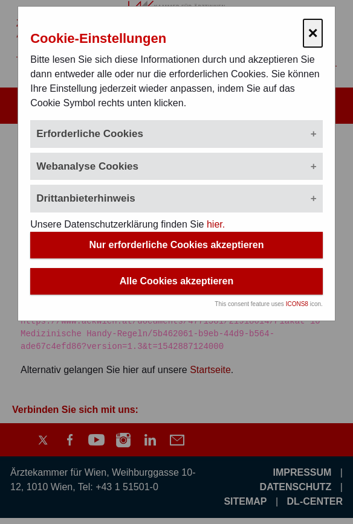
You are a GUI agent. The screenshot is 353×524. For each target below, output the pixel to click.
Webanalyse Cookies (87, 166)
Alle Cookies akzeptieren (177, 281)
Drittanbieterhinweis (85, 198)
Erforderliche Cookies (89, 133)
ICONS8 (297, 304)
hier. (216, 224)
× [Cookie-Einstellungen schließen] (312, 33)
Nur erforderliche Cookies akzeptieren (176, 245)
